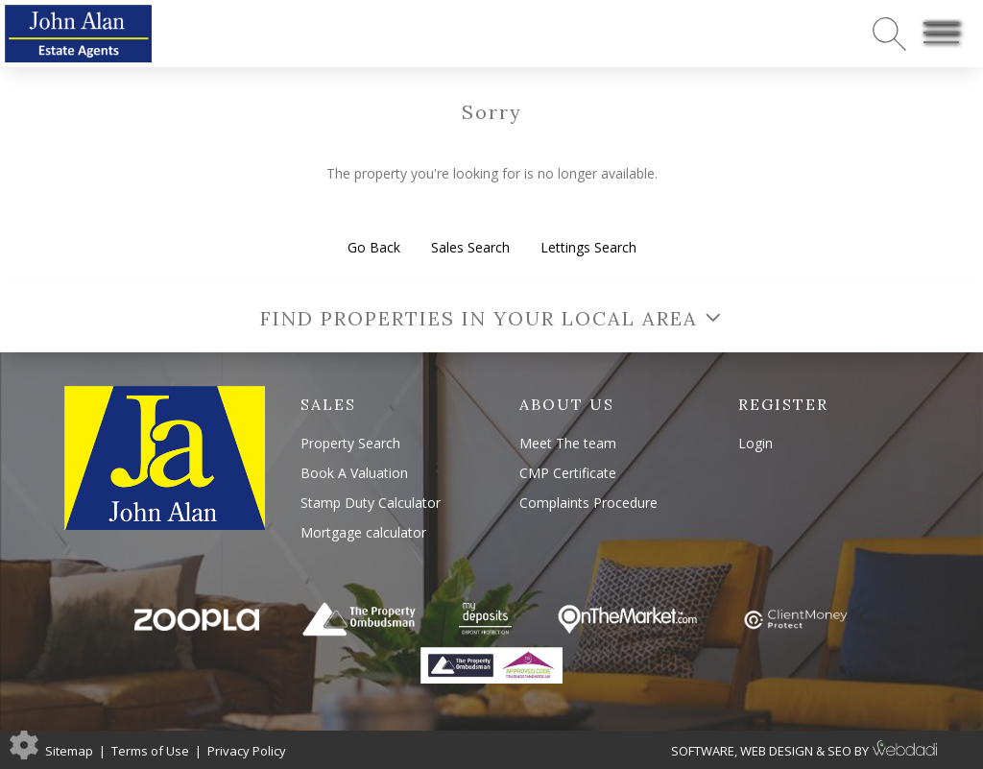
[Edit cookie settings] (24, 743)
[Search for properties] (889, 33)
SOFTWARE (702, 750)
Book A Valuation (354, 473)
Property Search (350, 443)
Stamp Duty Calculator (370, 502)
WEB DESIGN (776, 750)
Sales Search (470, 247)
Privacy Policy (246, 750)
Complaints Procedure (588, 502)
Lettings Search (588, 247)
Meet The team (567, 443)
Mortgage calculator (363, 532)
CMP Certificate (567, 473)
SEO (839, 750)
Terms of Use (150, 750)
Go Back (374, 247)
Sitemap (69, 750)
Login (755, 443)
